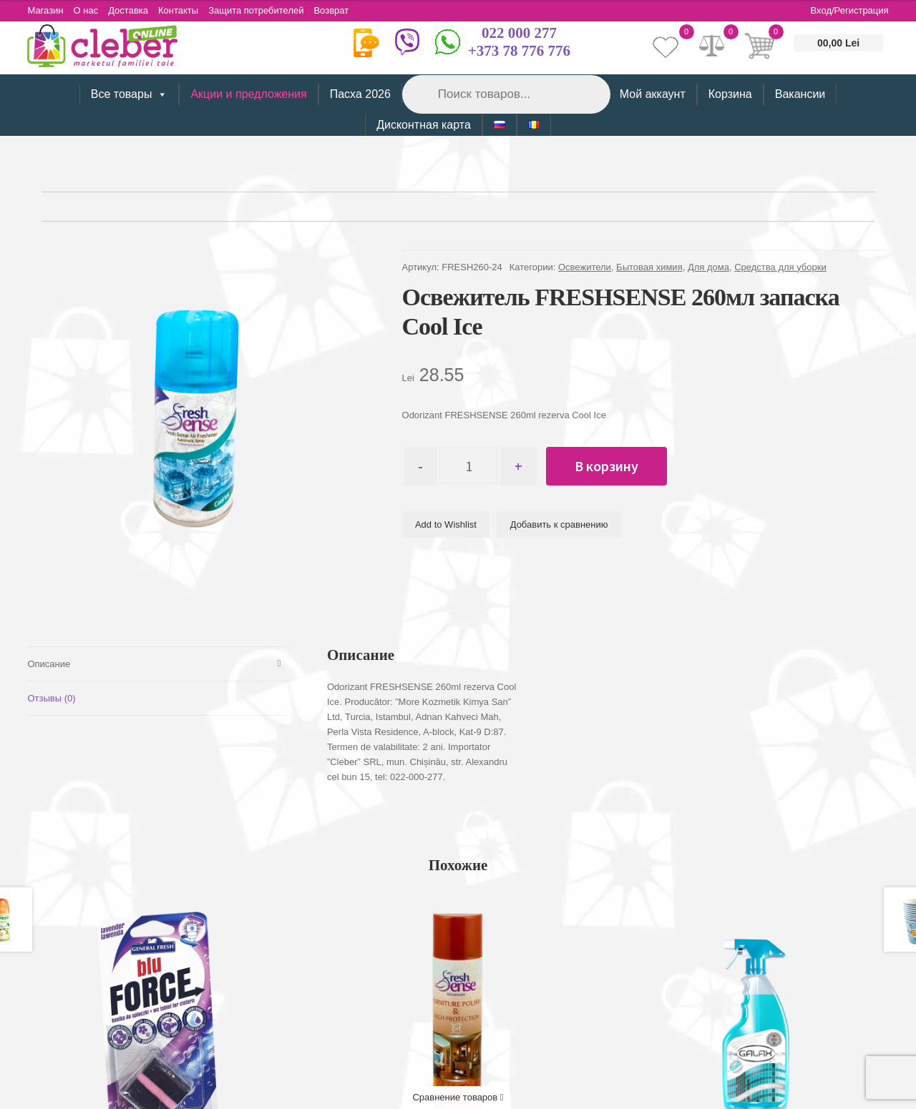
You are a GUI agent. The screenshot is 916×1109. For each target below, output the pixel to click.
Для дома (708, 267)
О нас (86, 10)
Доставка (129, 10)
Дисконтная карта (423, 125)
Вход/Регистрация (850, 10)
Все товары (129, 94)
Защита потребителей (258, 10)
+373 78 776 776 (519, 50)
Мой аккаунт (653, 94)
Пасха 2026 (360, 94)
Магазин (45, 10)
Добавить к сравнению (559, 524)
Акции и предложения (248, 94)
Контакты (180, 10)
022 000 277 (519, 32)
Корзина (730, 94)
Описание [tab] (48, 664)
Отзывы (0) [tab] (51, 698)
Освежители (584, 267)
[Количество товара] (469, 466)
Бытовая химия (649, 267)
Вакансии (800, 94)
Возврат (335, 10)
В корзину (609, 466)
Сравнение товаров (457, 1097)
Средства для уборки (780, 267)
